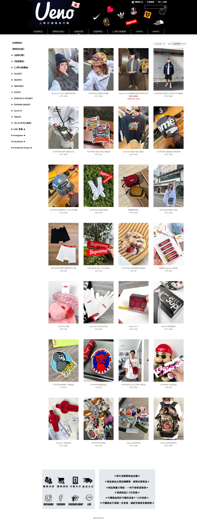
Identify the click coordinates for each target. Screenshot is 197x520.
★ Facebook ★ (18, 141)
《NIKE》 (17, 117)
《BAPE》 (156, 31)
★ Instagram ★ (18, 135)
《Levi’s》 (18, 111)
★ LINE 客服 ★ (18, 129)
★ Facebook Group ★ (21, 148)
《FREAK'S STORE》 (23, 98)
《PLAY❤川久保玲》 (22, 123)
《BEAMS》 (18, 86)
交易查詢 (150, 2)
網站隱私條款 (98, 518)
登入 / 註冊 (162, 2)
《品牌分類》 (79, 31)
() (137, 2)
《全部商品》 (38, 31)
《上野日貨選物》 (119, 31)
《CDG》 (17, 92)
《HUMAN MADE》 (22, 104)
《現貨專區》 (98, 31)
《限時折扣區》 (58, 31)
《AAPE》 (139, 31)
